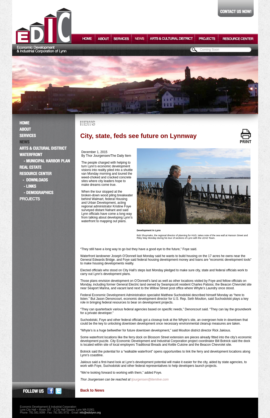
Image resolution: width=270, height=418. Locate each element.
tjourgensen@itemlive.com (150, 379)
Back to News (92, 390)
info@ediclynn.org (90, 412)
